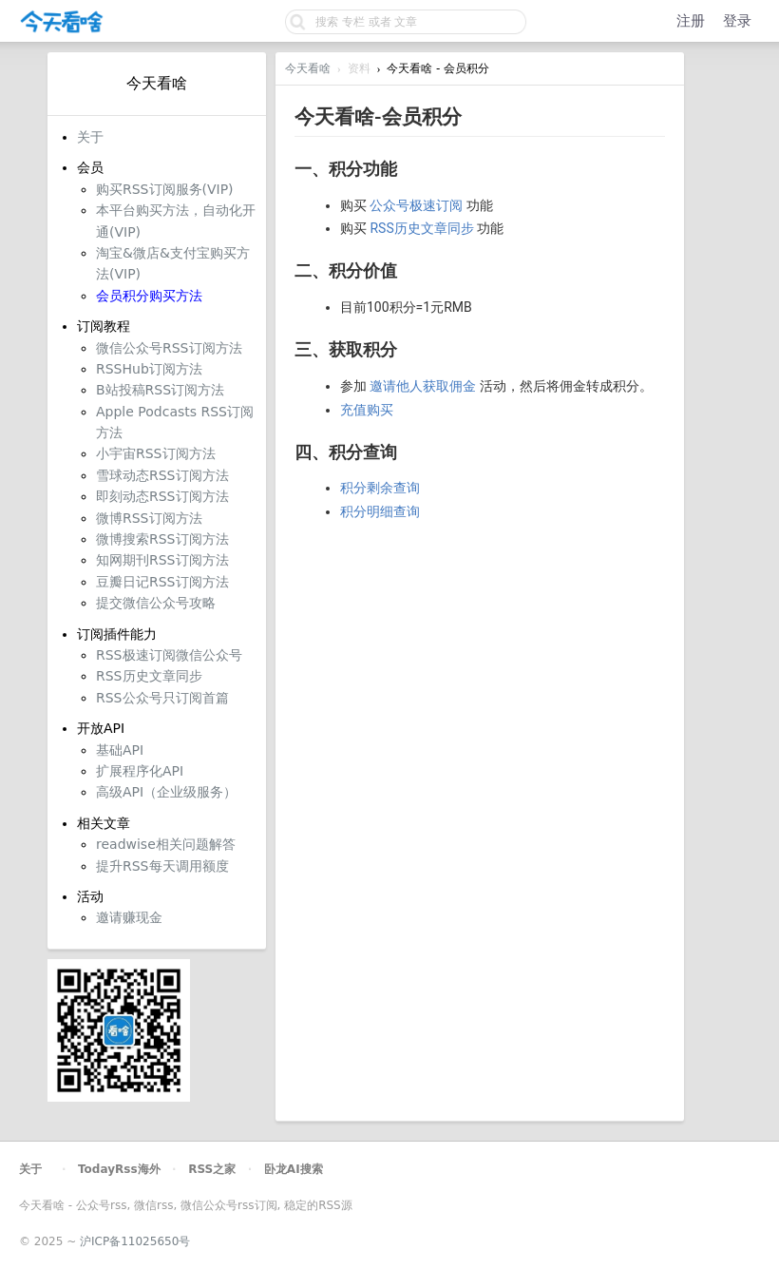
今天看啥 (308, 68)
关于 (30, 1169)
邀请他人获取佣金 (423, 386)
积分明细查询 (380, 511)
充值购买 (366, 409)
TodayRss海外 (119, 1169)
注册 (690, 20)
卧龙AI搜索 (293, 1169)
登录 (737, 20)
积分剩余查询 (380, 487)
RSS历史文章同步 (421, 228)
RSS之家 (212, 1169)
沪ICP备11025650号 (135, 1241)
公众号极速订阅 (416, 205)
